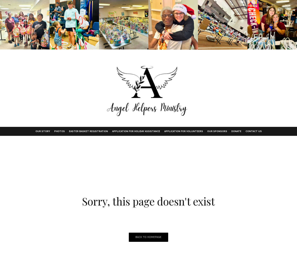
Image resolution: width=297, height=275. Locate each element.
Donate (236, 131)
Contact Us (254, 131)
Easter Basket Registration (88, 131)
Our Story (42, 131)
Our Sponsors (217, 131)
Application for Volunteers (183, 131)
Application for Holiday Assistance (136, 131)
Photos (59, 131)
